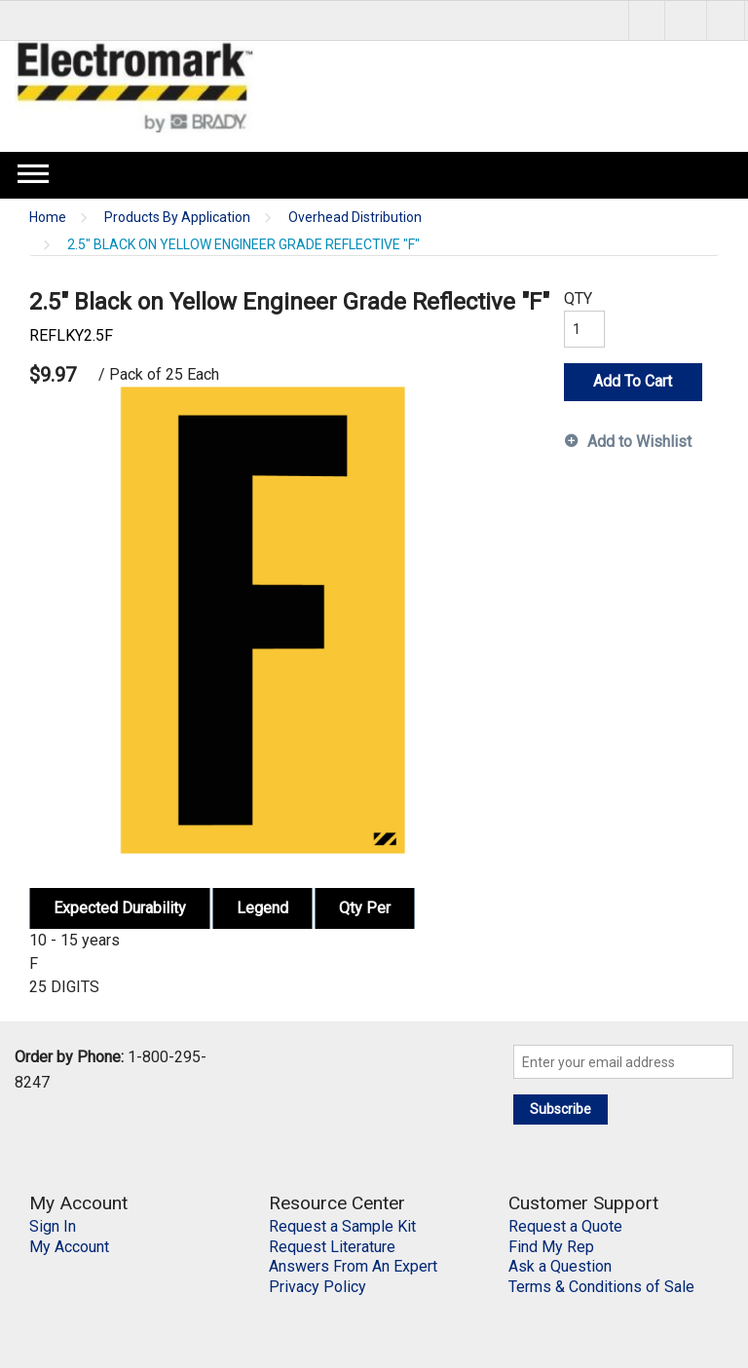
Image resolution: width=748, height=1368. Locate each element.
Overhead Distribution (355, 217)
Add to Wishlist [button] (639, 441)
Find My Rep (551, 1247)
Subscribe (560, 1109)
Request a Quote (565, 1226)
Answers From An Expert (353, 1266)
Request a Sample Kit (342, 1226)
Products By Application (177, 217)
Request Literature (332, 1247)
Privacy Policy (317, 1286)
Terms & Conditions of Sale (601, 1286)
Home (47, 217)
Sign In (52, 1226)
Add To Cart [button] (632, 381)
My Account (69, 1247)
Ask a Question (560, 1266)
